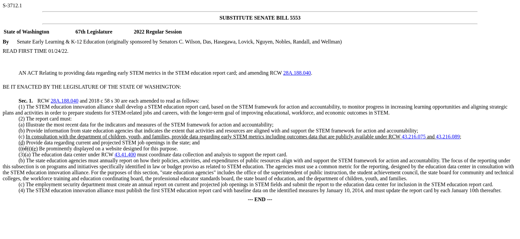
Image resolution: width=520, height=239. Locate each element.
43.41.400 (125, 154)
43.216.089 (448, 136)
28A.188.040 (297, 73)
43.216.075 (413, 136)
